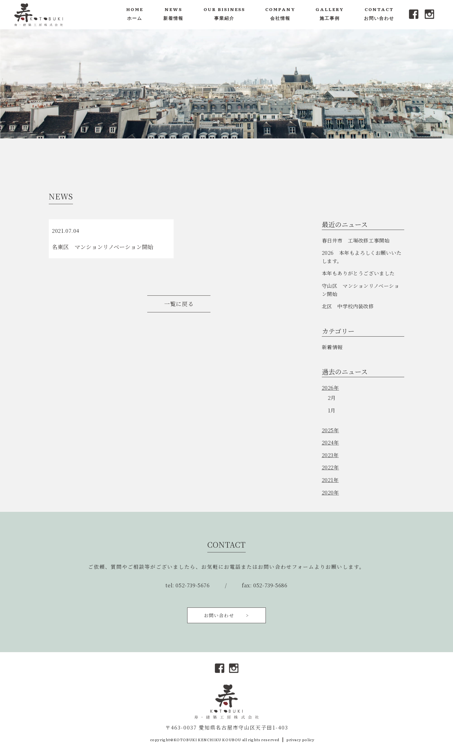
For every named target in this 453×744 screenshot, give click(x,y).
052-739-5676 (193, 585)
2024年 (330, 442)
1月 (332, 410)
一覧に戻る (178, 304)
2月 (332, 397)
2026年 (330, 387)
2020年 (330, 492)
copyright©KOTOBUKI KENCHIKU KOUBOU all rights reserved (214, 739)
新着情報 (332, 347)
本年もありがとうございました (358, 273)
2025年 (330, 430)
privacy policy (300, 739)
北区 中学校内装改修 (348, 306)
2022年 (330, 467)
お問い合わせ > (226, 615)
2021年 (330, 480)
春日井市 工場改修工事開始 (356, 240)
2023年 (330, 455)
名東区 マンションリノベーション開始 (102, 247)
